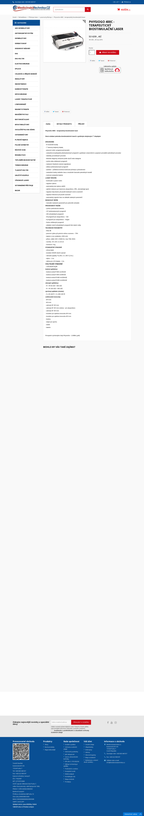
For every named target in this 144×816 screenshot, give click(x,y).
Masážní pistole (21, 114)
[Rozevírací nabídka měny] (116, 2)
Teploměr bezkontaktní (25, 160)
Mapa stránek (69, 779)
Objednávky (89, 747)
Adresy (87, 752)
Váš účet (88, 741)
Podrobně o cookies (71, 769)
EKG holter (19, 59)
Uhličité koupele (22, 175)
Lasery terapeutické (23, 99)
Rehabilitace (20, 155)
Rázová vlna (20, 150)
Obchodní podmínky (71, 752)
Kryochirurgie (21, 94)
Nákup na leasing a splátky (70, 765)
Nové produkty (49, 747)
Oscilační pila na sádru (25, 130)
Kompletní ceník (70, 771)
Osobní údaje (89, 744)
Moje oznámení (90, 757)
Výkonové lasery (22, 180)
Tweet (56, 112)
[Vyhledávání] (72, 9)
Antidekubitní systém (24, 33)
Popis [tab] (48, 124)
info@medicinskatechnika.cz (116, 762)
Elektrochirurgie (22, 64)
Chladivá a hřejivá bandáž (26, 74)
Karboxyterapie (21, 89)
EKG (16, 54)
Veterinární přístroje (24, 185)
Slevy (46, 744)
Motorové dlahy (22, 119)
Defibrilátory (20, 38)
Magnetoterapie (22, 109)
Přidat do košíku (107, 52)
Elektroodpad (69, 774)
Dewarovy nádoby (22, 48)
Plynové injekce (21, 140)
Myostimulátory (22, 125)
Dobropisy (88, 750)
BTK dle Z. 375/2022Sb (72, 761)
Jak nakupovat (69, 754)
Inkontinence (20, 84)
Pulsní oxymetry (22, 145)
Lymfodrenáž (20, 104)
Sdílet (46, 112)
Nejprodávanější (49, 750)
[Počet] (92, 52)
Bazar (17, 190)
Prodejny (68, 782)
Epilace (18, 69)
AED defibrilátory (22, 28)
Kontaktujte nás (70, 776)
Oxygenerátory (21, 135)
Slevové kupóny (90, 755)
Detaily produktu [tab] (64, 124)
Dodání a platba (70, 744)
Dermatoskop (20, 43)
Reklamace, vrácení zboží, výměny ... (91, 761)
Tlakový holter (21, 170)
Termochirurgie (21, 165)
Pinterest (66, 112)
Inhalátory (20, 79)
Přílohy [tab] (81, 124)
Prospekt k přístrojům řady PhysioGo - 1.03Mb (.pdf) (62, 335)
